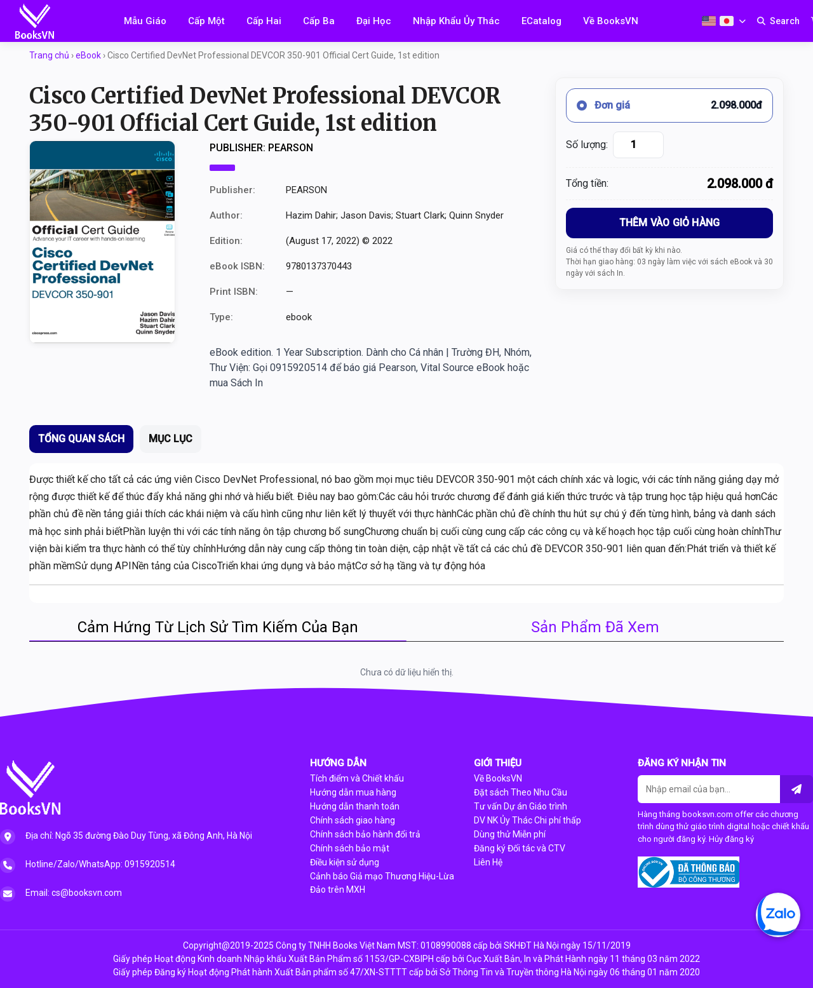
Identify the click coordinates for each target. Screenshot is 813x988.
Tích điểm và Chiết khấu (357, 778)
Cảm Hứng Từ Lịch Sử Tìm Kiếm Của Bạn (217, 627)
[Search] (778, 21)
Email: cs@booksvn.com (73, 893)
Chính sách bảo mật (349, 848)
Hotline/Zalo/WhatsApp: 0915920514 (100, 864)
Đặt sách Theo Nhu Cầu (520, 792)
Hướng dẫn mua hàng (353, 792)
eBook (88, 55)
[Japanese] (727, 21)
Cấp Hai (263, 21)
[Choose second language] (742, 21)
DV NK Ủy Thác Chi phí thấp (527, 820)
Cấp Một (206, 21)
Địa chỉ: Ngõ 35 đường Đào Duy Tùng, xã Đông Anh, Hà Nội (138, 835)
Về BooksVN (610, 21)
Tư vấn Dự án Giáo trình (520, 806)
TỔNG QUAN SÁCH (81, 439)
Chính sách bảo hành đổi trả (365, 834)
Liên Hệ (488, 862)
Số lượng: (587, 145)
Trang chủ (49, 55)
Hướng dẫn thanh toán (355, 806)
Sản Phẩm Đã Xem (595, 627)
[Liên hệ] (796, 789)
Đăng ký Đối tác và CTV (519, 848)
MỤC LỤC (170, 439)
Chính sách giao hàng (352, 820)
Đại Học (373, 21)
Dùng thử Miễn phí (510, 834)
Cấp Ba (319, 21)
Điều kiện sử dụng (344, 862)
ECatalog (541, 21)
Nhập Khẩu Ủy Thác (456, 21)
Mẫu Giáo (145, 21)
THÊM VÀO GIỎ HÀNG (669, 223)
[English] (709, 21)
